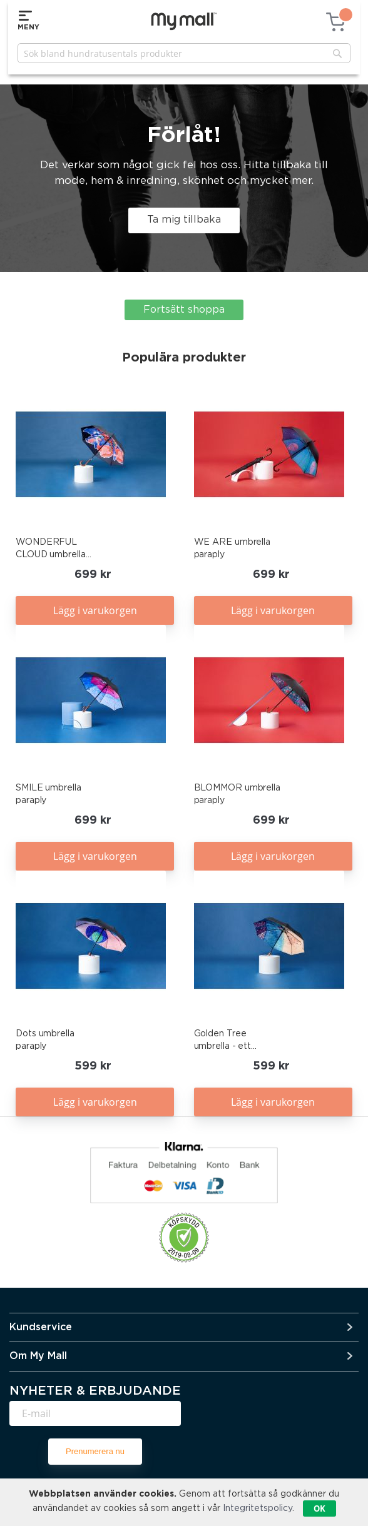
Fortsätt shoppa (184, 310)
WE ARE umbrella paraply (232, 548)
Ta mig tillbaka (184, 220)
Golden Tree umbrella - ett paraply (223, 1041)
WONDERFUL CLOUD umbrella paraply (51, 549)
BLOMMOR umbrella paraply (237, 794)
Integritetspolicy (257, 1508)
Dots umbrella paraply (45, 1040)
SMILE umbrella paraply (48, 794)
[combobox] (184, 53)
